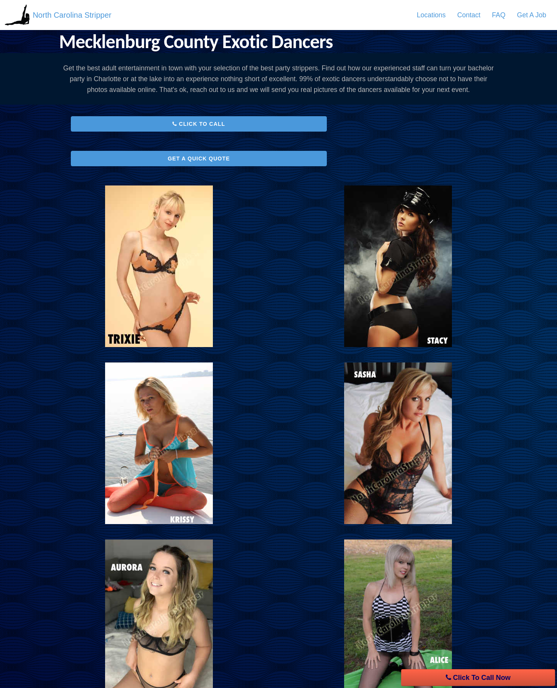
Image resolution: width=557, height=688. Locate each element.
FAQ (498, 15)
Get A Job (531, 15)
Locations (431, 15)
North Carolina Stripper (72, 15)
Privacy (240, 621)
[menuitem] (431, 15)
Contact (468, 15)
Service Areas (88, 621)
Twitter (404, 641)
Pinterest (407, 656)
